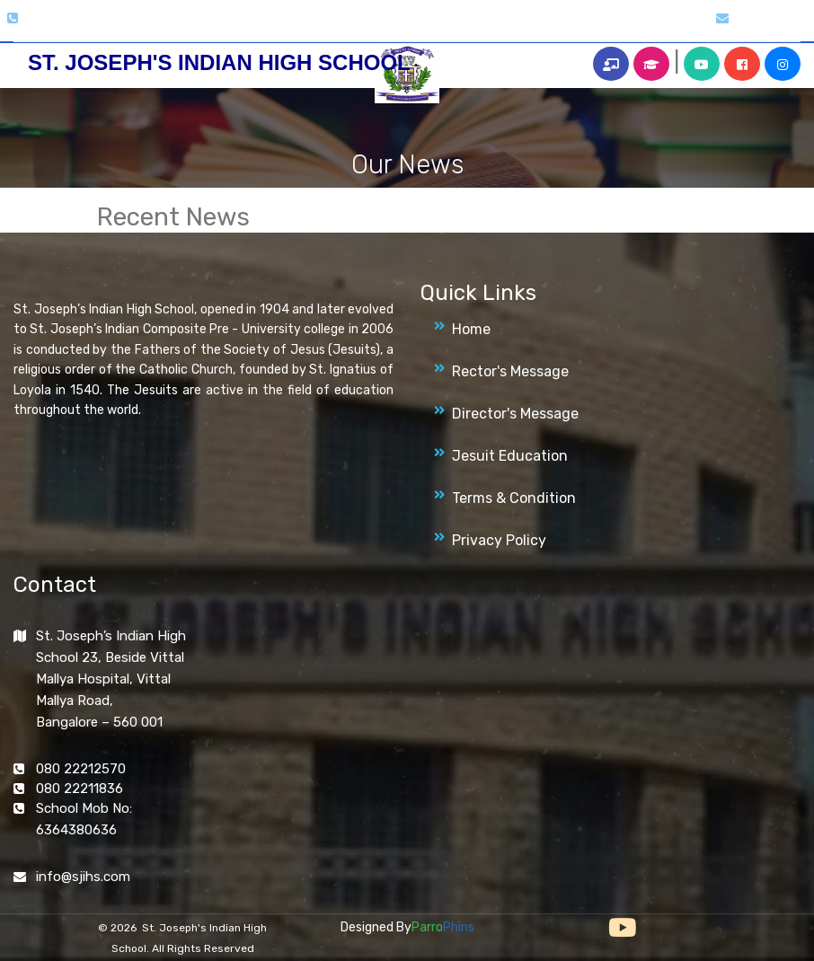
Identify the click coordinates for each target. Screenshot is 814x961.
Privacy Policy (499, 540)
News (417, 28)
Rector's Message (510, 371)
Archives (469, 28)
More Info (586, 28)
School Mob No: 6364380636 (84, 819)
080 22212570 (81, 769)
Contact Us (658, 28)
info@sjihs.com (83, 876)
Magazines (359, 28)
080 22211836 (79, 788)
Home (142, 28)
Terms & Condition (514, 498)
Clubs (300, 28)
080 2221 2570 (63, 18)
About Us (196, 28)
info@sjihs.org (772, 18)
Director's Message (515, 413)
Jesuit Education (510, 455)
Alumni (526, 28)
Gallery (253, 28)
